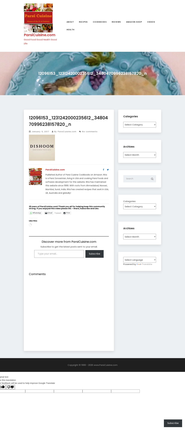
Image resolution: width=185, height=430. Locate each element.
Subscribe (94, 253)
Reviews (116, 22)
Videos (151, 22)
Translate (144, 264)
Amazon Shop (134, 22)
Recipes (83, 22)
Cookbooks (100, 22)
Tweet (57, 212)
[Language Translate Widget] (139, 260)
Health (71, 29)
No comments (88, 131)
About (70, 22)
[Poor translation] (10, 387)
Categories (129, 201)
